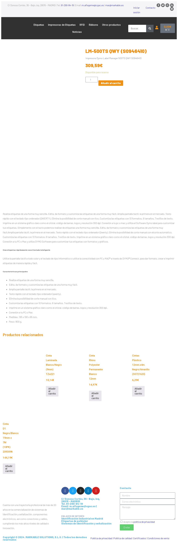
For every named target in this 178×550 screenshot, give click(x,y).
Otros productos (111, 24)
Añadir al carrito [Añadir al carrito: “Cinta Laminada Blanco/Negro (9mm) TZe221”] (52, 398)
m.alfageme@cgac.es (93, 5)
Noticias (77, 31)
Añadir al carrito (111, 83)
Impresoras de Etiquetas (62, 24)
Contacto (150, 7)
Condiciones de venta (158, 544)
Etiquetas (39, 24)
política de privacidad (144, 528)
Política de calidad (122, 544)
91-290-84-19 (67, 5)
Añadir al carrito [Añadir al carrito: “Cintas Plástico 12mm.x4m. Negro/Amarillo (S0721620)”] (138, 398)
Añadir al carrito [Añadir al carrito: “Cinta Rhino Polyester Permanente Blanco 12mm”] (95, 402)
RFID (82, 24)
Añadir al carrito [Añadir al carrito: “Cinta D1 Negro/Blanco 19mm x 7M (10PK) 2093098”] (9, 475)
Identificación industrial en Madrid (82, 524)
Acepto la (139, 528)
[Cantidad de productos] (91, 79)
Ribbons (93, 24)
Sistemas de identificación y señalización (86, 529)
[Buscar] (150, 28)
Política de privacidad (101, 544)
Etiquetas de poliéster (74, 527)
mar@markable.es (114, 5)
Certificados (139, 544)
